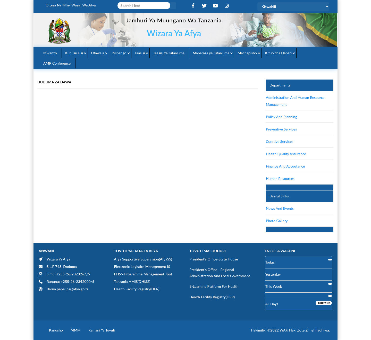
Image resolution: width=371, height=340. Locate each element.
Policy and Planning (281, 117)
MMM (76, 330)
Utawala (97, 53)
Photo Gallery (277, 221)
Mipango (119, 53)
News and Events (280, 208)
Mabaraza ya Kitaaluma (211, 53)
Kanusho (56, 330)
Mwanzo (50, 53)
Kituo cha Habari (278, 53)
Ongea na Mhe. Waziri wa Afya (71, 5)
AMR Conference (57, 63)
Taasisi (140, 53)
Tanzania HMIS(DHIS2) (132, 281)
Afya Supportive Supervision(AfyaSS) (143, 259)
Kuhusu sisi (74, 53)
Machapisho (247, 53)
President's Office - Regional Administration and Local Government (219, 272)
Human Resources (280, 178)
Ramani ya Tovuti (101, 330)
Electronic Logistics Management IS (142, 266)
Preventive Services (281, 129)
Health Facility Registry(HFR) (136, 289)
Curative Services (279, 141)
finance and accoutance (285, 166)
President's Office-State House (213, 259)
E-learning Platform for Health (214, 286)
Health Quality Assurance (286, 154)
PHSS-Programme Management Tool (143, 274)
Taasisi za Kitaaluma (168, 53)
